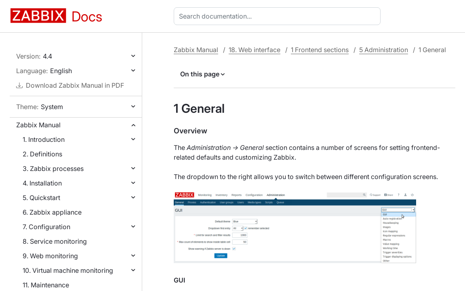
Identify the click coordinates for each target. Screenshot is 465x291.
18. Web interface (254, 50)
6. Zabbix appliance (52, 212)
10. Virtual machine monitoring (68, 270)
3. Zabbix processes (53, 168)
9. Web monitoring (50, 256)
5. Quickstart (41, 198)
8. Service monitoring (55, 241)
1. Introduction (44, 139)
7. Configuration (46, 227)
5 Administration (383, 50)
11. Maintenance (46, 285)
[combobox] (279, 16)
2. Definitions (42, 154)
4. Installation (42, 183)
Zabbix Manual (38, 125)
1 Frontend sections (320, 50)
